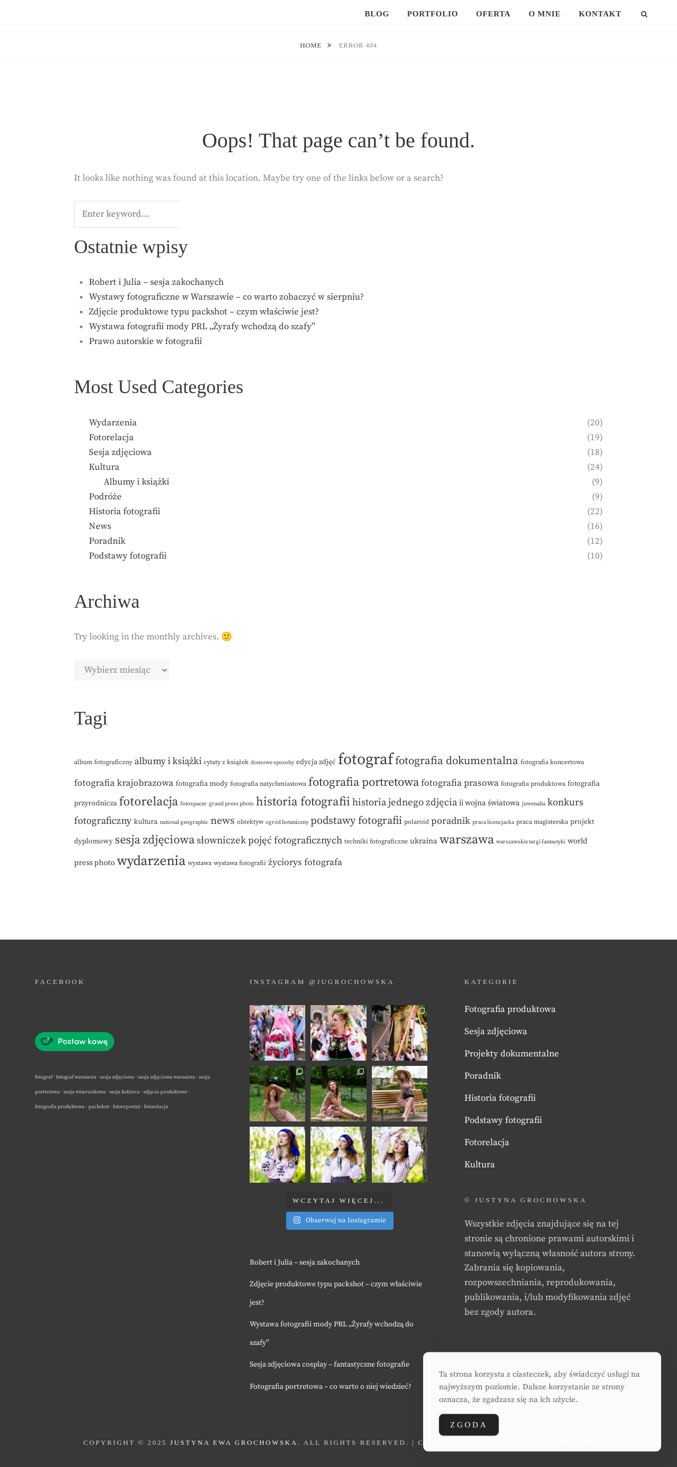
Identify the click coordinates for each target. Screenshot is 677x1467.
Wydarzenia (113, 423)
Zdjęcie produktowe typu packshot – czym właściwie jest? (204, 312)
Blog (376, 14)
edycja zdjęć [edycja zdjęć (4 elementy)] (316, 762)
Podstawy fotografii (128, 556)
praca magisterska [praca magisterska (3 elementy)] (542, 822)
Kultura (104, 467)
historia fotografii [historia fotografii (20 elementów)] (303, 802)
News (100, 526)
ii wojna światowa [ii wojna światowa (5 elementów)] (489, 803)
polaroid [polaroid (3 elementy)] (416, 822)
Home (312, 45)
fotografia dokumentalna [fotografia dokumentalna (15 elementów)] (456, 761)
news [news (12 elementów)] (223, 821)
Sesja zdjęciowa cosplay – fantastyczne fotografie (329, 1364)
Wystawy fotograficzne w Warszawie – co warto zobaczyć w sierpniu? (226, 297)
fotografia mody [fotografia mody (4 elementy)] (202, 783)
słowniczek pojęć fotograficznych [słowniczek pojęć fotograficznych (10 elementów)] (269, 840)
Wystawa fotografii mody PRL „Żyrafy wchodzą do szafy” (202, 326)
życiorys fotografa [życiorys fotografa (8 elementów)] (305, 862)
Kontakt (600, 14)
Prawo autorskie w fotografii (145, 341)
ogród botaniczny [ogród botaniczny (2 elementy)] (287, 822)
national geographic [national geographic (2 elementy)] (184, 822)
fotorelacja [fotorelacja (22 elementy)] (148, 802)
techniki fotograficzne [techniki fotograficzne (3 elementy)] (376, 842)
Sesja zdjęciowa (120, 452)
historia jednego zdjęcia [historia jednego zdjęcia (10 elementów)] (404, 802)
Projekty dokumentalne (511, 1054)
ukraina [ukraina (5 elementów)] (423, 841)
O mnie (544, 14)
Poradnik (107, 541)
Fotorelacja (111, 437)
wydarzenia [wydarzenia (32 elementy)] (151, 861)
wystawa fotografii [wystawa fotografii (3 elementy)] (240, 863)
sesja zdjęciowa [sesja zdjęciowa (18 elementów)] (155, 840)
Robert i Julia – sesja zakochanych (156, 282)
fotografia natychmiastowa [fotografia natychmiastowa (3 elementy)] (268, 784)
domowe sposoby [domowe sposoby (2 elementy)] (272, 762)
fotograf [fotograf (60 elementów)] (365, 759)
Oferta (493, 14)
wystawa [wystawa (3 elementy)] (200, 863)
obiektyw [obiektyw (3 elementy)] (250, 822)
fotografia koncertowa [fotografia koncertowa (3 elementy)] (552, 762)
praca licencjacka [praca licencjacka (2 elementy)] (493, 822)
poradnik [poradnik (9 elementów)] (450, 821)
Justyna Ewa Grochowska (233, 1442)
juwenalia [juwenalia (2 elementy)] (533, 803)
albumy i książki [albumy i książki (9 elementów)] (168, 761)
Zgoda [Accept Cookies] (469, 1428)
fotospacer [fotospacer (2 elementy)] (193, 803)
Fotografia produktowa (510, 1009)
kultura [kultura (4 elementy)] (146, 822)
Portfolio (432, 14)
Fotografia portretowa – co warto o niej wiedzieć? (330, 1386)
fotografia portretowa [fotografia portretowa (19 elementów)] (363, 782)
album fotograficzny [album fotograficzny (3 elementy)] (103, 762)
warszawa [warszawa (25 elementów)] (467, 840)
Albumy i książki (136, 482)
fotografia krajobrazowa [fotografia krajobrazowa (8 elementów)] (123, 783)
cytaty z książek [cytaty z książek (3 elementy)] (226, 762)
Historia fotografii (124, 511)
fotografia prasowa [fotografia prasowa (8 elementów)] (460, 783)
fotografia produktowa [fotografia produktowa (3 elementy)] (533, 784)
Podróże (105, 497)
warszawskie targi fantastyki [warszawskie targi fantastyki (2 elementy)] (530, 842)
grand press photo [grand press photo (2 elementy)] (231, 803)
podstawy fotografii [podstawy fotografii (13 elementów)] (356, 821)
